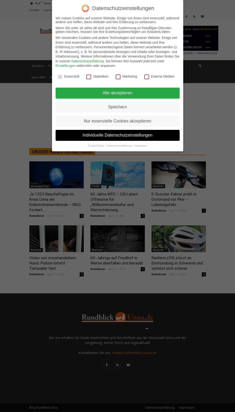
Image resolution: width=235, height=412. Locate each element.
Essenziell (68, 76)
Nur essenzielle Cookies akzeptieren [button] (117, 121)
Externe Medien (159, 76)
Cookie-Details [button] (96, 145)
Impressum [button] (141, 145)
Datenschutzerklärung (87, 61)
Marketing (126, 76)
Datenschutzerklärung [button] (119, 145)
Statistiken (97, 76)
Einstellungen (66, 66)
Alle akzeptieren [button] (117, 92)
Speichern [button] (117, 107)
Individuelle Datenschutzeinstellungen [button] (117, 135)
